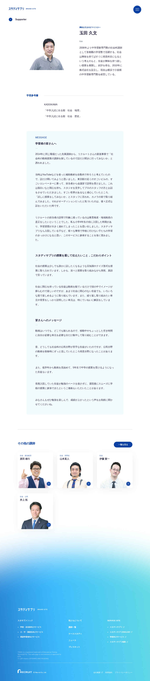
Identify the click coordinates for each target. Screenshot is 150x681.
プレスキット (74, 647)
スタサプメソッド (25, 621)
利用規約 (108, 672)
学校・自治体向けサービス (30, 627)
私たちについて (75, 621)
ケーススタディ (75, 634)
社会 (81, 41)
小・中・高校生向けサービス (31, 632)
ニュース (72, 640)
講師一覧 (72, 627)
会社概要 (98, 672)
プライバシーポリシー (123, 672)
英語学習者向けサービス (30, 637)
